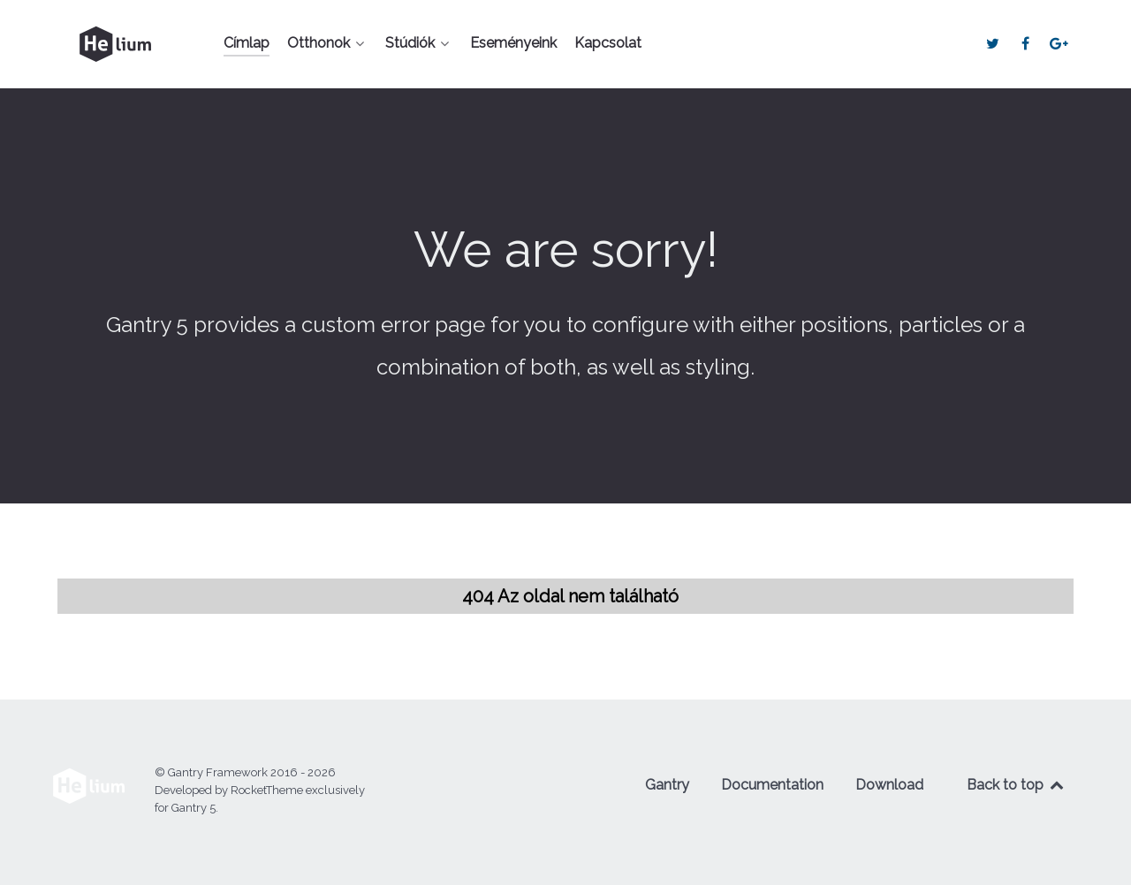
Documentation (772, 784)
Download (889, 784)
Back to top (1016, 784)
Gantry (667, 784)
